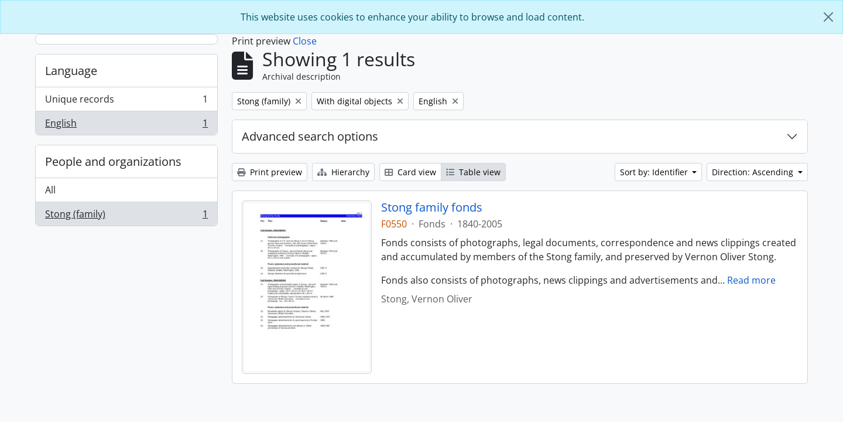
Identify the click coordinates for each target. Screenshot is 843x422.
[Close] (828, 17)
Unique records (126, 101)
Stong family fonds (431, 207)
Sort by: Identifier (655, 172)
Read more (751, 280)
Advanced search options (310, 136)
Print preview (269, 172)
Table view (473, 172)
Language (71, 71)
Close (305, 41)
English (126, 125)
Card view (410, 172)
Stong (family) (126, 216)
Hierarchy (343, 172)
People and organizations (113, 161)
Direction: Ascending (754, 172)
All (50, 189)
